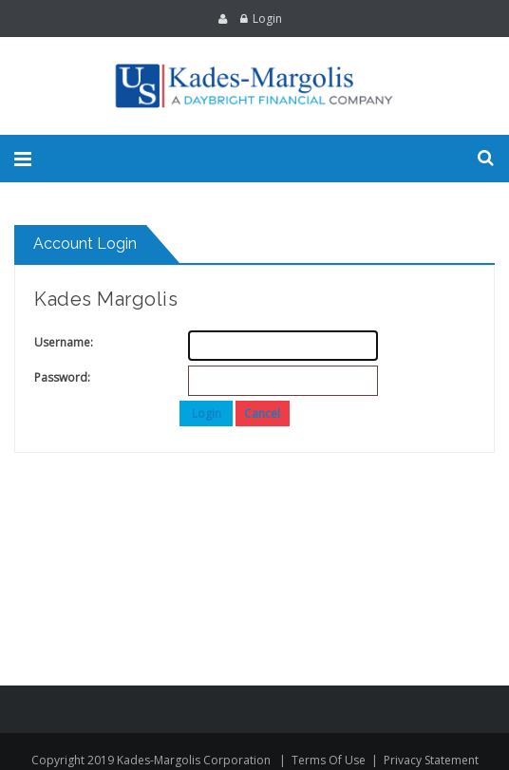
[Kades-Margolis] (254, 86)
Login (267, 18)
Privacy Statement (431, 760)
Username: (53, 342)
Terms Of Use (329, 760)
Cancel (262, 413)
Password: (53, 377)
